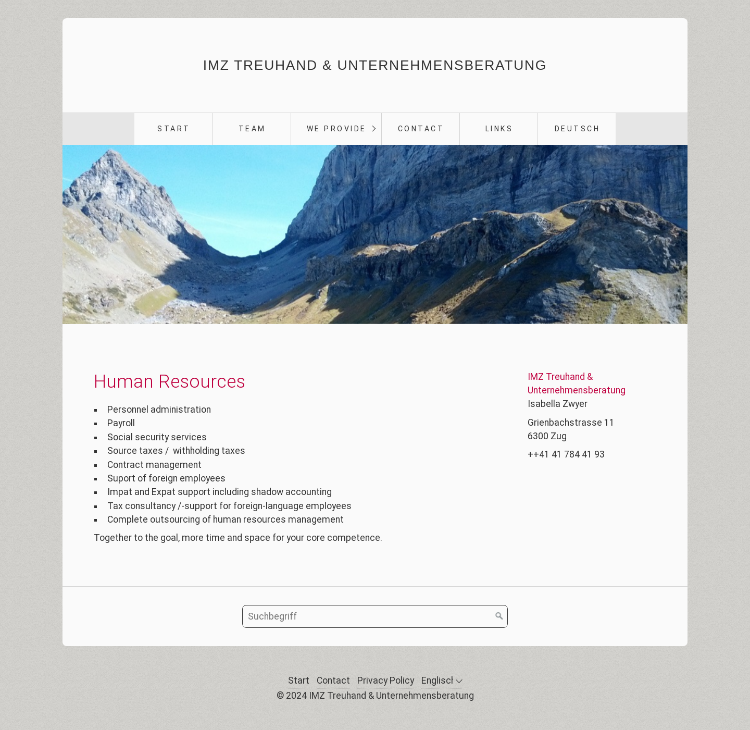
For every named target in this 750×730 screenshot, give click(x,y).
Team (252, 129)
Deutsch (578, 129)
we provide (337, 129)
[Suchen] (499, 616)
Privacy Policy (385, 680)
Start (173, 129)
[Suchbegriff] (375, 616)
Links (499, 129)
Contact (421, 129)
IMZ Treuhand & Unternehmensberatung (375, 65)
